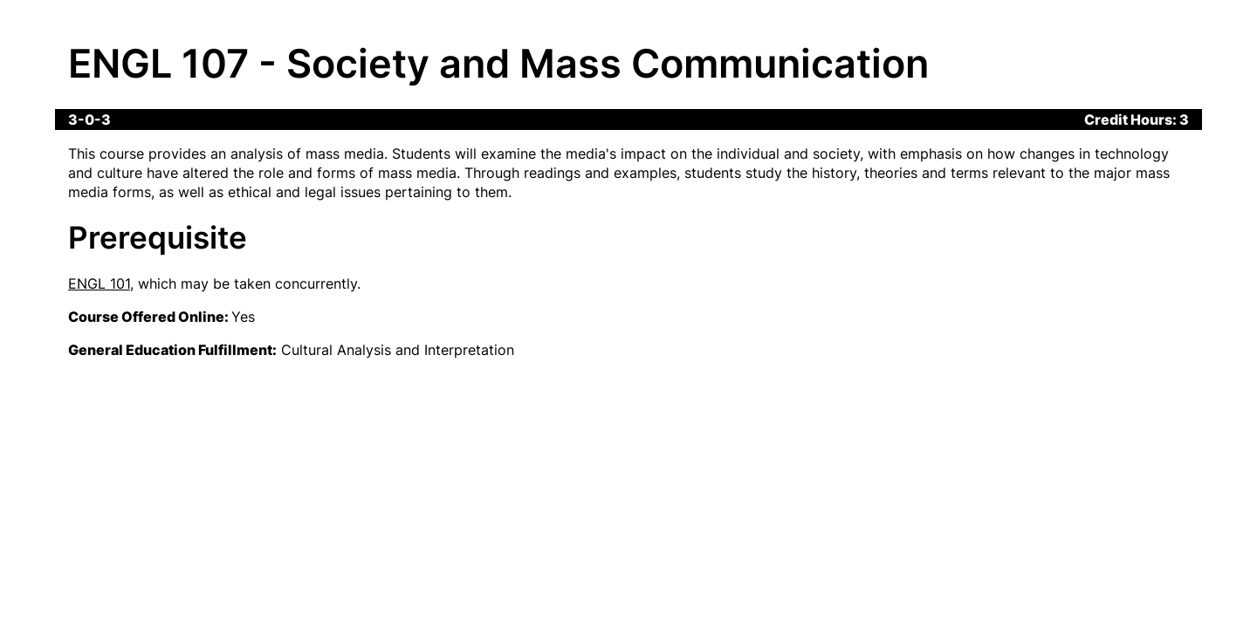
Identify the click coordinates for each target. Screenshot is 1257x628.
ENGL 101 (99, 283)
